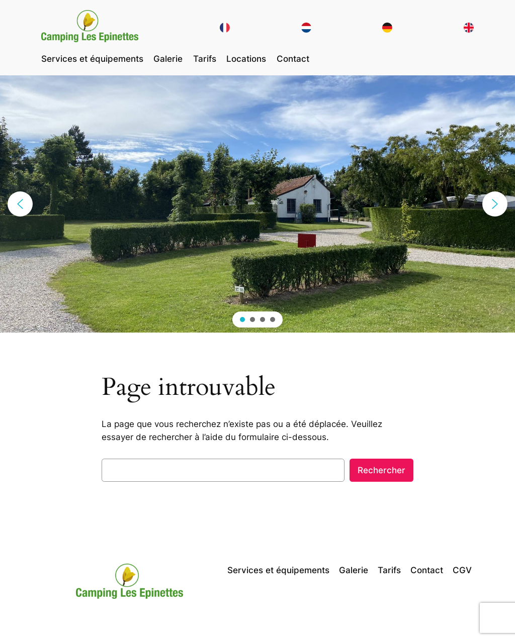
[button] (20, 204)
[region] (257, 204)
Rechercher (381, 470)
